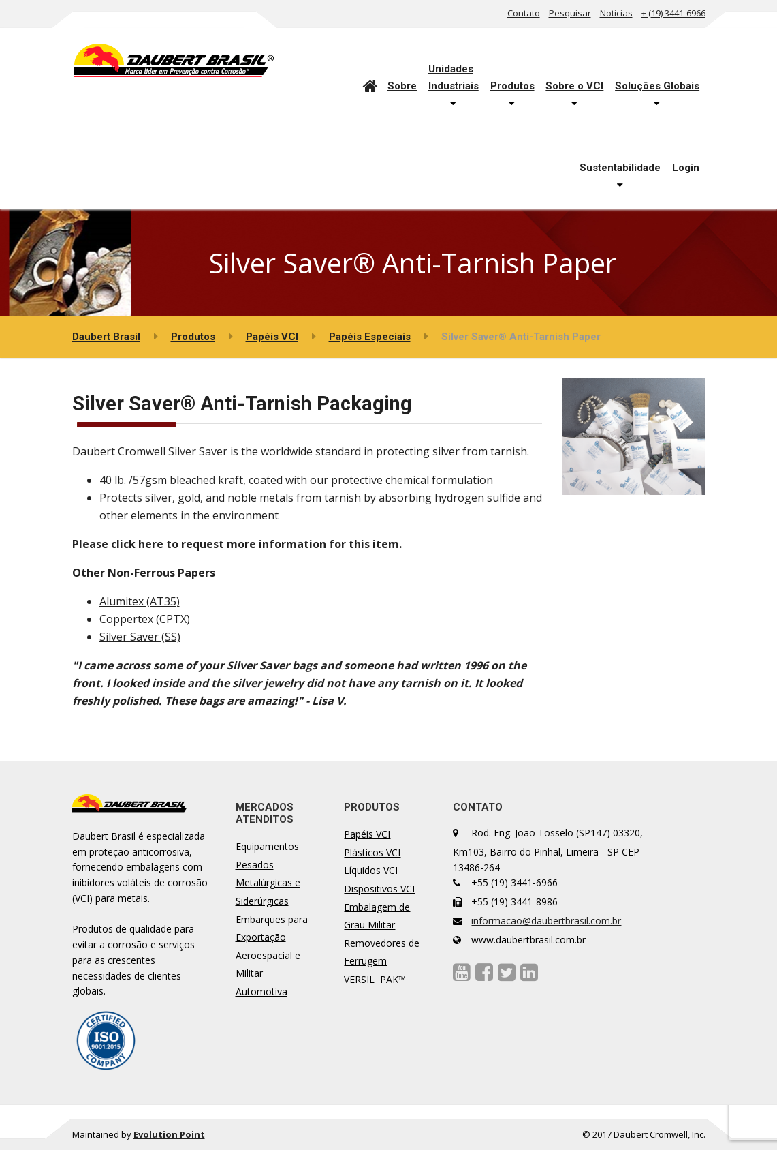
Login (685, 168)
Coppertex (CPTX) (144, 618)
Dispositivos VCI (379, 888)
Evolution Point (169, 1134)
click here (137, 543)
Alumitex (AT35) (139, 601)
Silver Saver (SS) (139, 636)
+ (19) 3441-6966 (673, 13)
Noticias (616, 13)
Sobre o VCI (574, 86)
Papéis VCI (367, 834)
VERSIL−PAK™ (375, 979)
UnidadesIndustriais (453, 77)
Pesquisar (570, 13)
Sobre (402, 86)
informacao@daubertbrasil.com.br (546, 920)
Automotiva (261, 991)
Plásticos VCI (372, 852)
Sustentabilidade (620, 168)
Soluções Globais (657, 86)
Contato (523, 13)
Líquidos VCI (371, 870)
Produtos (512, 86)
